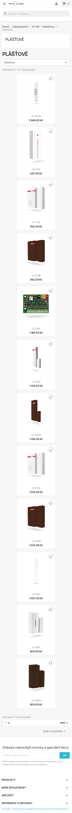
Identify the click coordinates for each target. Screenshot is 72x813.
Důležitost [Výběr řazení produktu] (36, 62)
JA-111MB (36, 275)
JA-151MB (36, 541)
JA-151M (36, 488)
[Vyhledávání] (36, 14)
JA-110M (36, 169)
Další (64, 723)
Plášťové (14, 39)
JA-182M (36, 594)
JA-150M (36, 381)
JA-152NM (36, 116)
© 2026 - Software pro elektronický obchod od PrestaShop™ (35, 809)
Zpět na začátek (54, 731)
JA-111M (36, 222)
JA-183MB (36, 700)
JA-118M (36, 328)
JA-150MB (36, 434)
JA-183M (36, 647)
